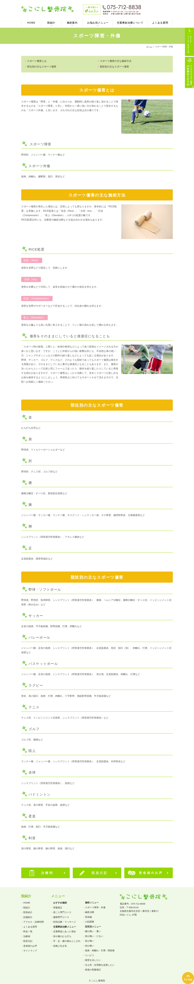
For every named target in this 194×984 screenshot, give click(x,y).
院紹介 (51, 22)
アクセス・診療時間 (33, 919)
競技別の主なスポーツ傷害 (114, 66)
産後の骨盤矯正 (93, 966)
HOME (31, 22)
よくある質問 (160, 22)
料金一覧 (27, 928)
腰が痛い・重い (93, 928)
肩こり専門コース (62, 909)
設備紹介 (27, 914)
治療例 (26, 933)
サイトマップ (30, 947)
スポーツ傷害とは (37, 61)
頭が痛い (89, 943)
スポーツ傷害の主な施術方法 (115, 61)
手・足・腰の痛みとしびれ (66, 938)
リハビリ (89, 952)
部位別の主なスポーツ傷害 (41, 66)
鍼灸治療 (89, 909)
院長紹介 (27, 909)
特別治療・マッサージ (64, 919)
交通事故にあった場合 (64, 928)
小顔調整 (89, 918)
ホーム (149, 47)
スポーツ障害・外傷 (95, 904)
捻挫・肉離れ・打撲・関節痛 (100, 947)
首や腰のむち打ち (62, 933)
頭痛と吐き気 (60, 943)
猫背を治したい (93, 957)
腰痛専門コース (61, 914)
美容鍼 (88, 914)
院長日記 (27, 938)
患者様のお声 (30, 943)
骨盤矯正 (57, 904)
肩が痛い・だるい (94, 933)
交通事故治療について (130, 22)
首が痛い (89, 938)
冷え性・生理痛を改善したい (100, 962)
